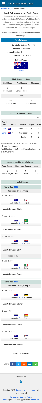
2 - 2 (21, 244)
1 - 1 (21, 318)
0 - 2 (21, 223)
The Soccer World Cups (20, 3)
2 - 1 (21, 338)
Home (3, 9)
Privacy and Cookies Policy (20, 397)
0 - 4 (21, 298)
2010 (4, 133)
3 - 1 (21, 203)
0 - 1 (21, 268)
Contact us (34, 400)
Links (5, 400)
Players (10, 9)
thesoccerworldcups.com (26, 390)
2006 (4, 129)
